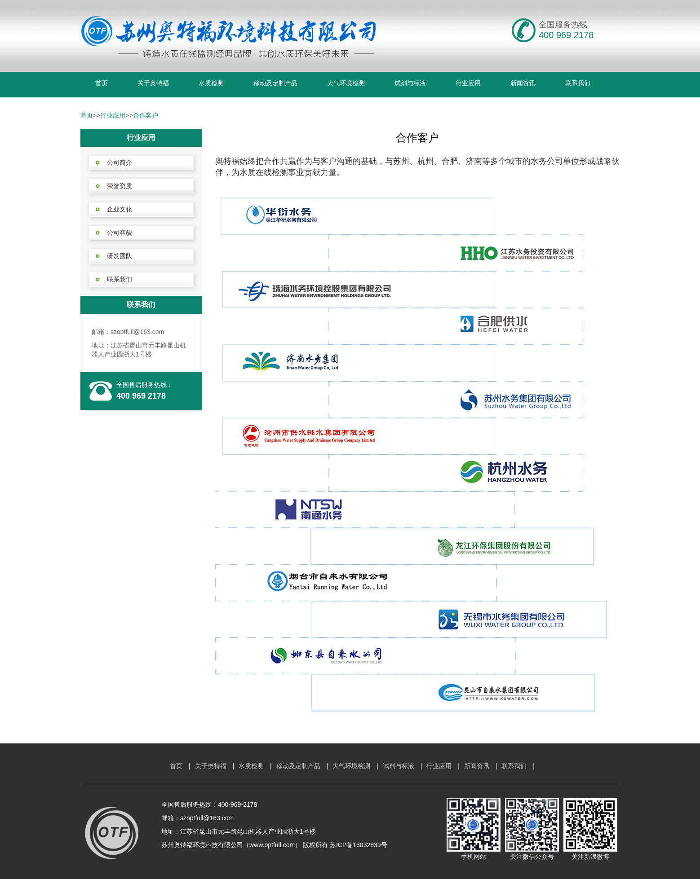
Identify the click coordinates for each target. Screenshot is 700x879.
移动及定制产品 (275, 83)
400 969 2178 (141, 395)
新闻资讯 (523, 83)
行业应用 (468, 83)
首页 (101, 83)
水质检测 (211, 83)
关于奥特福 (153, 83)
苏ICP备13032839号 (358, 844)
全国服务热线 (563, 24)
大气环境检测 (346, 83)
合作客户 (145, 115)
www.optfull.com (272, 844)
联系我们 (577, 83)
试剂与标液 (410, 83)
